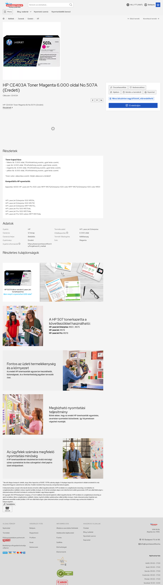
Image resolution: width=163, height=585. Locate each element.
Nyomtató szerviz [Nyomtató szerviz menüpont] (41, 12)
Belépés (32, 528)
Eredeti (30, 19)
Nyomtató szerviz (89, 536)
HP (38, 19)
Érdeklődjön (133, 105)
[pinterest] (97, 100)
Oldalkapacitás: (61, 233)
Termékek (6, 533)
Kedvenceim (34, 547)
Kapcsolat (86, 540)
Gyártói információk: (12, 244)
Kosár (32, 542)
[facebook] (93, 100)
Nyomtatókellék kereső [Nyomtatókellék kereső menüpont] (61, 12)
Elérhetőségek (61, 547)
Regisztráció (34, 533)
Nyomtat (150, 92)
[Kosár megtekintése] (158, 4)
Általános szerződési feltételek (67, 528)
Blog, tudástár (88, 532)
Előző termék (134, 19)
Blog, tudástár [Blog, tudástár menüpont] (22, 12)
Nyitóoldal (6, 528)
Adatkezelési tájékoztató (65, 533)
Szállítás (59, 542)
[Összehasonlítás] (118, 87)
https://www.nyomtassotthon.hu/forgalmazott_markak (40, 245)
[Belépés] (149, 4)
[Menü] (8, 12)
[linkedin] (101, 100)
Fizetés (59, 538)
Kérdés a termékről (132, 92)
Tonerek (21, 19)
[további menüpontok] (30, 12)
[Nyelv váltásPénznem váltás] (134, 4)
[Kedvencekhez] (137, 87)
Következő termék (151, 19)
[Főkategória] (4, 19)
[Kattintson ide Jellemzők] (7, 509)
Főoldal (86, 528)
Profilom (33, 538)
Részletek (8, 107)
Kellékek (11, 19)
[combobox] (50, 4)
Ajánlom (114, 92)
